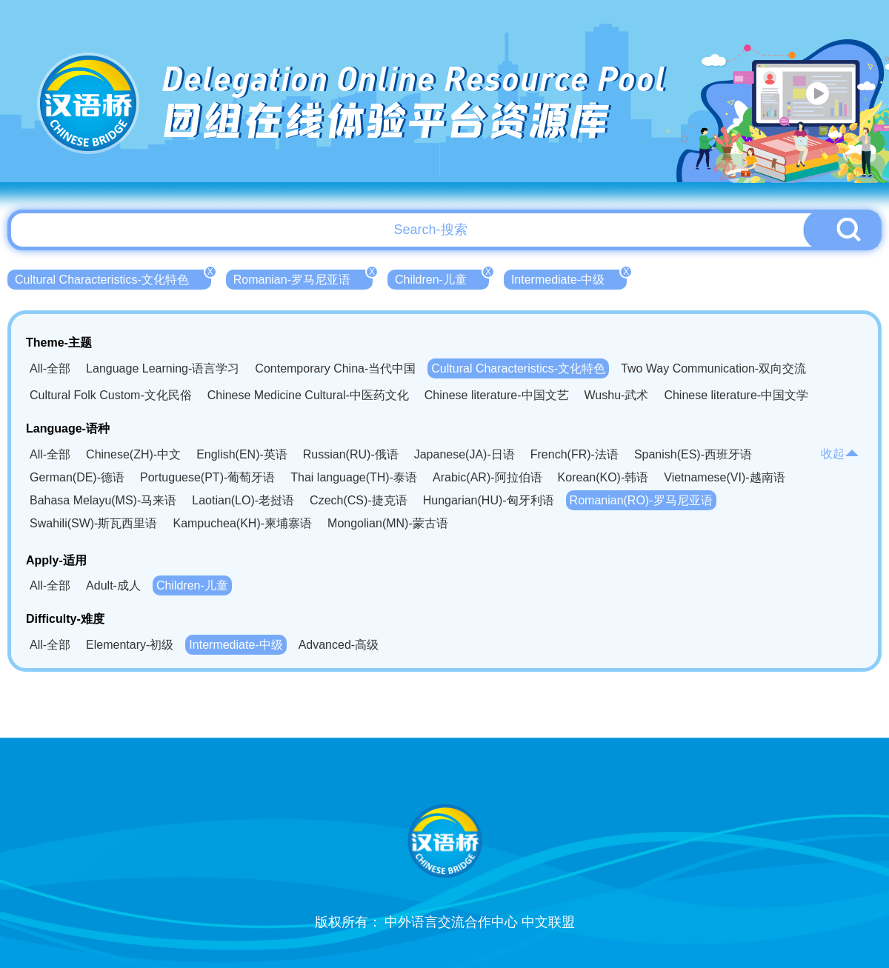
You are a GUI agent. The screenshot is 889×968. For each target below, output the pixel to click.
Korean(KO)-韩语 (603, 477)
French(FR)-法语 (574, 454)
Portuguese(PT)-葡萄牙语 (207, 477)
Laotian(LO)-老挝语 (243, 500)
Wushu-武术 (617, 395)
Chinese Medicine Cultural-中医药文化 (308, 395)
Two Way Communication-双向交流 (713, 368)
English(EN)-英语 (241, 454)
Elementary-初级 (129, 644)
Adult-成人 (113, 585)
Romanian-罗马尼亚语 (303, 278)
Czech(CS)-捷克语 (358, 500)
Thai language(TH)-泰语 (353, 477)
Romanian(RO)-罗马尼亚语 (641, 500)
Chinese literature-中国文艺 (496, 395)
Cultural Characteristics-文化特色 (113, 278)
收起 (840, 453)
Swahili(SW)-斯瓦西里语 (93, 523)
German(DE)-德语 (77, 477)
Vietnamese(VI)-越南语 (724, 477)
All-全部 (50, 368)
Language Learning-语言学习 (162, 368)
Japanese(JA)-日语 (464, 454)
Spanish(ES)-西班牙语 (693, 454)
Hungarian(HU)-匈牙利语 (488, 500)
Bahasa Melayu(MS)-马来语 (103, 500)
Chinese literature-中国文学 (736, 395)
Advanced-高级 (339, 644)
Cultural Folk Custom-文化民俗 (111, 395)
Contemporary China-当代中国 (335, 368)
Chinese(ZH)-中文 (133, 454)
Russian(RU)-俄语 (351, 454)
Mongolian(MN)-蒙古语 (387, 523)
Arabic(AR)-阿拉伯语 (487, 477)
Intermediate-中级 (569, 278)
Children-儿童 (442, 278)
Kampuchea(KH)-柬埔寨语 (242, 523)
